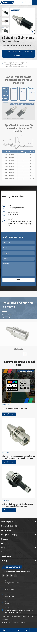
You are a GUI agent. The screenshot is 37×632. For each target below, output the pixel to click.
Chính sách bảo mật (19, 622)
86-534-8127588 (9, 589)
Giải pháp (4, 561)
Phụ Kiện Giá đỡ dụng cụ (9, 535)
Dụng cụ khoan (6, 530)
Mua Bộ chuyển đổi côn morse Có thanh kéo (19, 54)
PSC (2, 552)
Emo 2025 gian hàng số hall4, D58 (14, 409)
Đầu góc (3, 548)
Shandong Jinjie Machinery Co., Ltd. (20, 616)
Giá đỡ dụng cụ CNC (7, 522)
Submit (18, 280)
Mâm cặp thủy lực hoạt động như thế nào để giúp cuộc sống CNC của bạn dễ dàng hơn (18, 457)
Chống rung (4, 539)
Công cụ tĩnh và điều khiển (9, 526)
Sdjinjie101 (8, 603)
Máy (2, 543)
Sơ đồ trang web (6, 622)
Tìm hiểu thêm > (9, 414)
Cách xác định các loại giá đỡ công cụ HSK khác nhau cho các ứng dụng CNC (17, 505)
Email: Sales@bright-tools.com (16, 207)
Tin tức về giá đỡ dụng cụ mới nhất (18, 363)
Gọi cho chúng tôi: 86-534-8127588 (14, 214)
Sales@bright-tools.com (12, 583)
